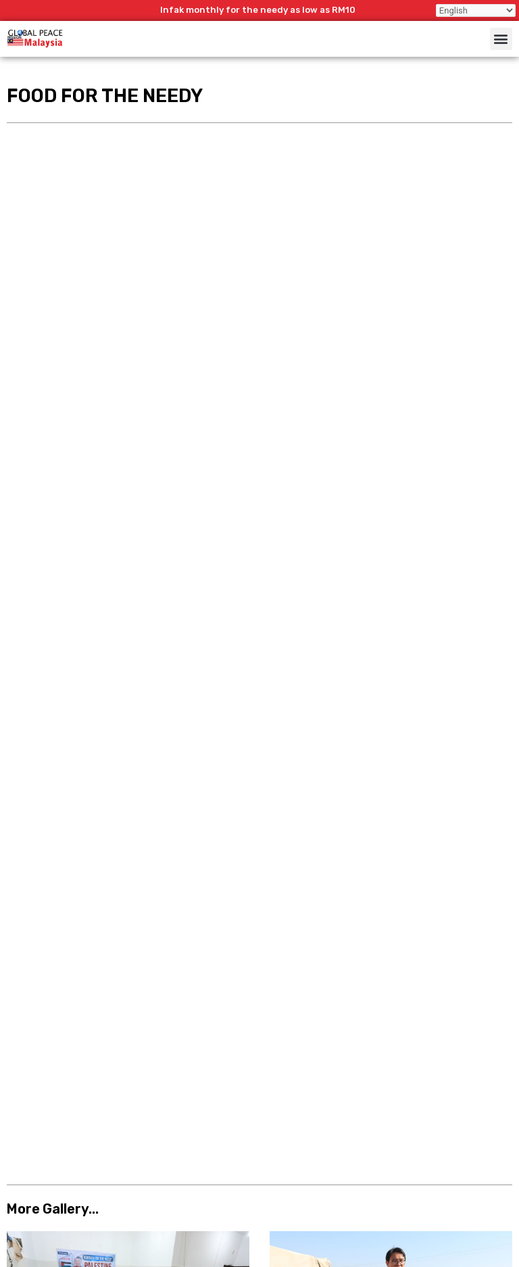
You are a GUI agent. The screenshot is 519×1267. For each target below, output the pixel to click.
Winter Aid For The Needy (338, 380)
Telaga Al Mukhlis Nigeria (74, 597)
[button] (501, 39)
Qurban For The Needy (67, 380)
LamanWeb (477, 1260)
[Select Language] (476, 10)
